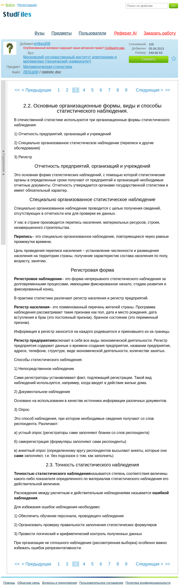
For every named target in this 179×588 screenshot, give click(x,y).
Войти (10, 5)
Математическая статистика (47, 67)
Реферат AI (125, 33)
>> (167, 90)
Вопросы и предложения (59, 582)
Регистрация (27, 5)
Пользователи (92, 33)
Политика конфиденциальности (148, 582)
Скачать (149, 59)
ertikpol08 (42, 44)
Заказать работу (160, 33)
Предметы (62, 33)
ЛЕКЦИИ (30, 72)
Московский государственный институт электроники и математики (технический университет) (70, 59)
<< (17, 90)
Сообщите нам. (115, 48)
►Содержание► (4, 162)
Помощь (9, 582)
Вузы (40, 33)
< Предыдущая (36, 90)
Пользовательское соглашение (101, 582)
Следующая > (149, 90)
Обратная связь (28, 582)
